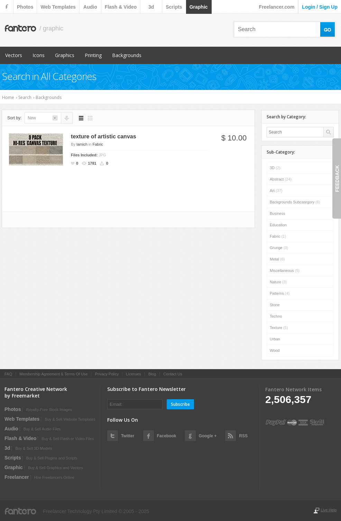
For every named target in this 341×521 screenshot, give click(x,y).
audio (90, 7)
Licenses (133, 374)
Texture (279, 328)
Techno (276, 316)
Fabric (97, 144)
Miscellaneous (284, 270)
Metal (277, 259)
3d (151, 7)
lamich (81, 144)
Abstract (281, 179)
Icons (39, 55)
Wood (275, 350)
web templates (57, 7)
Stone (275, 305)
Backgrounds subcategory (295, 202)
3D (275, 168)
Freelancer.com (277, 7)
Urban (275, 339)
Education (278, 225)
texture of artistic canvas (103, 136)
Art (276, 191)
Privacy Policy (107, 374)
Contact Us (172, 374)
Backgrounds (126, 55)
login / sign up (320, 7)
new (32, 118)
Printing (93, 55)
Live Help (329, 510)
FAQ (8, 374)
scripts (174, 7)
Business (277, 213)
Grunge (279, 248)
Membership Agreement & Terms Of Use (53, 374)
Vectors (13, 55)
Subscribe (180, 404)
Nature (278, 282)
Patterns (279, 293)
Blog (152, 374)
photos (25, 7)
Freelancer (16, 477)
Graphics (64, 55)
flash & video (121, 7)
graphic (199, 7)
